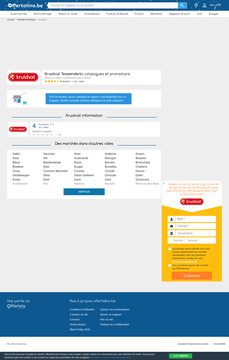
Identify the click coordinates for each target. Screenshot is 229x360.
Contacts (75, 319)
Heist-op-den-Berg (147, 183)
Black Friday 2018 (80, 329)
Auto (199, 13)
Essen (16, 179)
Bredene (18, 166)
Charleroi (141, 166)
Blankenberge (52, 162)
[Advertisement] (114, 46)
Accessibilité (219, 344)
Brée (46, 166)
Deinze (140, 170)
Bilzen (16, 162)
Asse (16, 158)
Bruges (78, 166)
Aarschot (49, 153)
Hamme (79, 183)
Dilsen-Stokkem (84, 175)
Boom (78, 162)
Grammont (142, 179)
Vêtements (156, 13)
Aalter (16, 153)
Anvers (140, 153)
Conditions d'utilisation (82, 309)
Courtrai (79, 170)
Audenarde (81, 158)
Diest (46, 175)
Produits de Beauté (117, 13)
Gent (108, 179)
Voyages (213, 13)
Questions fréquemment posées (193, 344)
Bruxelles (111, 166)
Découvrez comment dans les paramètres (111, 357)
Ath (45, 158)
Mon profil (215, 5)
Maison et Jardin (68, 13)
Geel (46, 179)
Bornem (110, 162)
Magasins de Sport (179, 13)
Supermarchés (19, 13)
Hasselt (109, 183)
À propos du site (79, 314)
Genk (77, 179)
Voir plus (84, 192)
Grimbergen (20, 183)
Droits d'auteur (78, 324)
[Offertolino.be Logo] (25, 5)
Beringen (110, 158)
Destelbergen (21, 175)
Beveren (141, 158)
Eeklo (139, 175)
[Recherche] (182, 5)
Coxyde (109, 170)
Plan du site (106, 319)
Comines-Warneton (55, 170)
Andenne (110, 153)
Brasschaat (143, 162)
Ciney (16, 170)
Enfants (139, 13)
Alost (77, 153)
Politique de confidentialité (184, 261)
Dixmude (110, 175)
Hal (45, 183)
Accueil (11, 19)
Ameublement (92, 13)
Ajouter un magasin (111, 314)
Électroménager (43, 13)
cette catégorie (114, 100)
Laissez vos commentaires (115, 309)
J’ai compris (180, 356)
